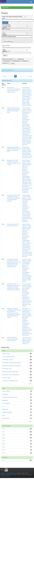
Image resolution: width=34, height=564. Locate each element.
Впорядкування (17, 60)
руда (3, 415)
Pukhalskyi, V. (25, 191)
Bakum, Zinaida (25, 100)
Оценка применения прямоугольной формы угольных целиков (12, 339)
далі (31, 76)
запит (3, 18)
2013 (3, 440)
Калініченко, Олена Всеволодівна (10, 371)
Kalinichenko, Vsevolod (7, 359)
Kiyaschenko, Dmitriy (27, 156)
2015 (3, 449)
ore (3, 406)
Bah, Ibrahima (25, 308)
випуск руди (5, 409)
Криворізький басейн (7, 412)
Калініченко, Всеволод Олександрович (26, 123)
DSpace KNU (5, 7)
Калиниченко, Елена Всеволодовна (10, 374)
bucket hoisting (5, 418)
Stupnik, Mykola (25, 87)
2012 (3, 431)
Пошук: (4, 16)
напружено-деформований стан (10, 397)
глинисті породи (6, 391)
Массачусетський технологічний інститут (12, 474)
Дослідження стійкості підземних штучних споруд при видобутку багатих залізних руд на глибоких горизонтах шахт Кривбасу (13, 286)
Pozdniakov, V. (25, 221)
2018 (3, 428)
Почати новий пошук (8, 41)
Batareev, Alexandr (26, 157)
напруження (5, 394)
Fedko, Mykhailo (26, 177)
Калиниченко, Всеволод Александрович (26, 118)
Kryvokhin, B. (25, 192)
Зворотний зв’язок (4, 476)
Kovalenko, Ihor (25, 147)
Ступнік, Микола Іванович (8, 356)
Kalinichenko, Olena (26, 183)
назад (4, 76)
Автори (4, 63)
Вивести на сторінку (7, 59)
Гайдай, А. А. (25, 343)
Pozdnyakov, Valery (26, 310)
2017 (3, 452)
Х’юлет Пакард (27, 474)
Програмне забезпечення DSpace (8, 473)
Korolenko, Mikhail (26, 154)
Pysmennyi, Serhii (26, 132)
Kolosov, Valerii (25, 125)
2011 (3, 446)
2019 (3, 443)
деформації (5, 400)
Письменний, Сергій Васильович (10, 380)
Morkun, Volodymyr (26, 93)
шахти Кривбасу (6, 403)
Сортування (21, 59)
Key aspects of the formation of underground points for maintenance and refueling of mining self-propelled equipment (13, 198)
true (3, 460)
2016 (3, 437)
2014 (3, 434)
